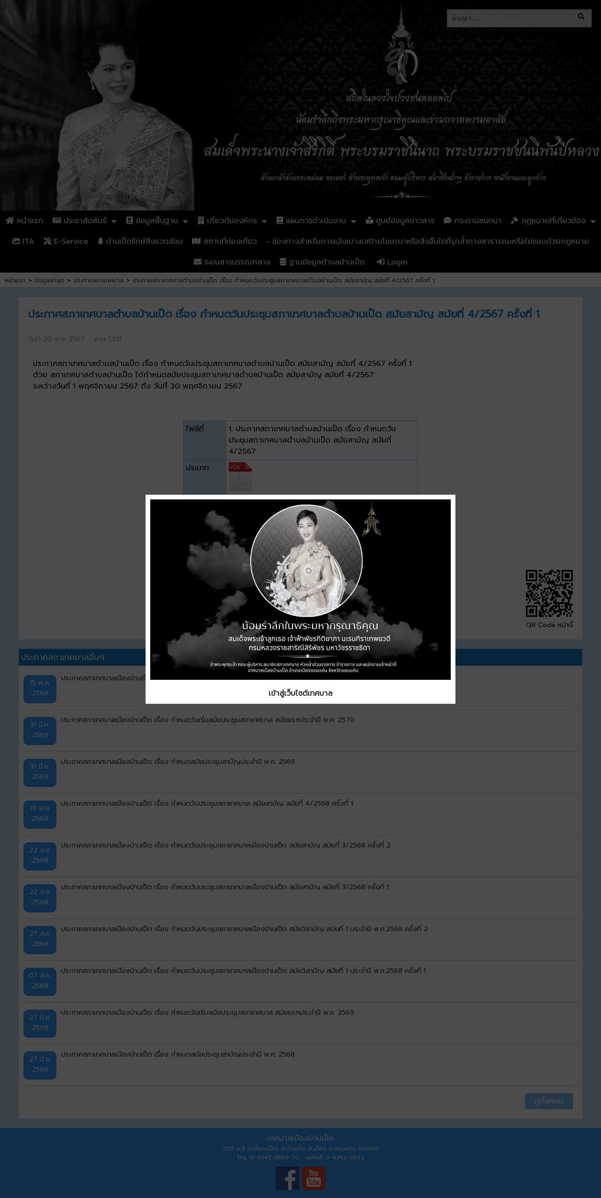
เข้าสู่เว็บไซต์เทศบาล (300, 693)
